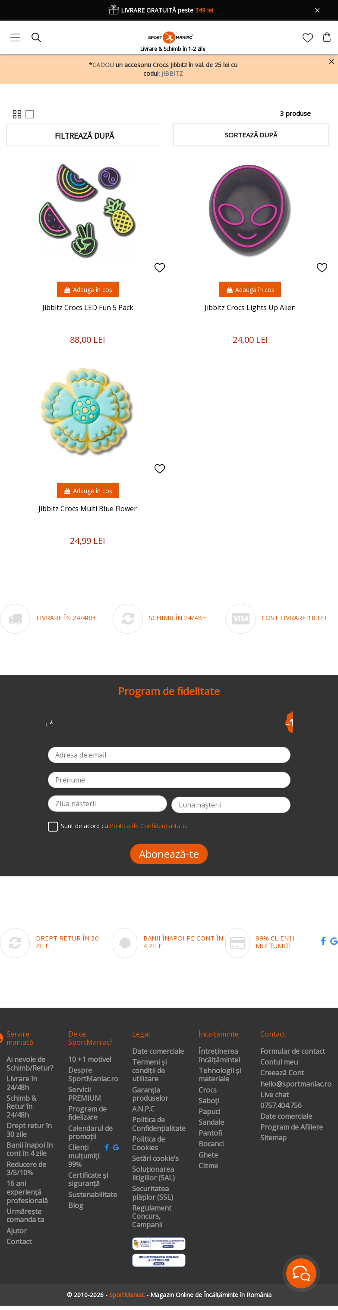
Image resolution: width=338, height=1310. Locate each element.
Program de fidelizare (87, 1113)
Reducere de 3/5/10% (26, 1169)
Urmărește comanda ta (25, 1216)
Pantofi (210, 1133)
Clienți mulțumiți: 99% (84, 1156)
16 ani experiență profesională (27, 1192)
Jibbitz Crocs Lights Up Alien (250, 307)
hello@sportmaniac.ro (296, 1084)
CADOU (103, 65)
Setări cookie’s (155, 1159)
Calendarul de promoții (90, 1132)
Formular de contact (292, 1051)
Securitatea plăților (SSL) (152, 1193)
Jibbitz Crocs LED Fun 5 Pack (87, 307)
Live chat (274, 1095)
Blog (75, 1205)
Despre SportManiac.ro (93, 1074)
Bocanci (211, 1144)
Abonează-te (169, 854)
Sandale (211, 1122)
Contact (19, 1242)
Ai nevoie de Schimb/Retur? (30, 1063)
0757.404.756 (281, 1106)
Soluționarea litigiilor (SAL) (153, 1173)
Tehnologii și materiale (220, 1075)
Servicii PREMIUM (84, 1094)
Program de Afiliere (291, 1127)
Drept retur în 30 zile (29, 1130)
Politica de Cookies (148, 1143)
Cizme (208, 1166)
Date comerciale (158, 1051)
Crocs (208, 1090)
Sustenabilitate (92, 1195)
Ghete (208, 1155)
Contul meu (279, 1062)
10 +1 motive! (89, 1059)
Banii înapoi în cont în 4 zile (29, 1149)
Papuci (209, 1112)
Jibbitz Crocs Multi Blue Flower (87, 508)
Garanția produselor (150, 1094)
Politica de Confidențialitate (148, 826)
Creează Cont (282, 1073)
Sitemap (273, 1138)
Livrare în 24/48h (21, 1083)
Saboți (209, 1101)
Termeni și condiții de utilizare (149, 1070)
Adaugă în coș (87, 290)
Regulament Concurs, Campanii (151, 1216)
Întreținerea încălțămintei (219, 1055)
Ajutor (16, 1231)
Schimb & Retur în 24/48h (21, 1107)
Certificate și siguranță (88, 1179)
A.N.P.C (143, 1109)
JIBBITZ (172, 73)
